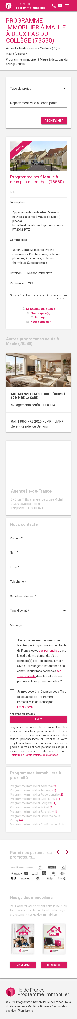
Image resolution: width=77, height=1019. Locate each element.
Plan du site (25, 1010)
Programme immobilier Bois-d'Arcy (35, 798)
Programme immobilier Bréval (31, 807)
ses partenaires (49, 650)
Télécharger (23, 964)
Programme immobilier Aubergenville (36, 794)
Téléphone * (18, 581)
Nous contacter (41, 321)
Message (16, 625)
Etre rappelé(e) (41, 313)
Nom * (14, 552)
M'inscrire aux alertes (40, 308)
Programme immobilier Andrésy (33, 790)
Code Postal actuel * (23, 596)
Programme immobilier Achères (33, 786)
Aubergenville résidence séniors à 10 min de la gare (38, 396)
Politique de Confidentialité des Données (34, 754)
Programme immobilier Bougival (33, 803)
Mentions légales (38, 1006)
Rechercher (54, 120)
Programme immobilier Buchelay (33, 811)
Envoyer (39, 719)
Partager (41, 317)
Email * (14, 567)
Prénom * (16, 538)
